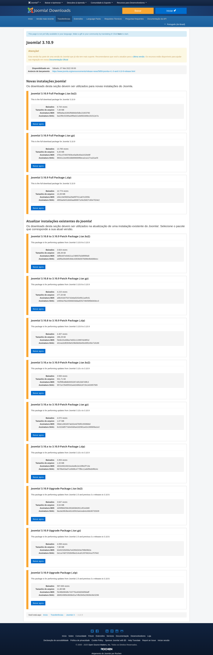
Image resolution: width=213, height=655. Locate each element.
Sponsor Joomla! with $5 (115, 640)
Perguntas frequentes (134, 19)
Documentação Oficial (58, 60)
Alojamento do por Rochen (107, 653)
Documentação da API (157, 19)
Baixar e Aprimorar (54, 3)
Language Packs (94, 19)
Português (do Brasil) (174, 24)
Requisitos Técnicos (113, 19)
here (120, 34)
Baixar (138, 10)
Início (30, 19)
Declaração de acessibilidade (55, 640)
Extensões (78, 19)
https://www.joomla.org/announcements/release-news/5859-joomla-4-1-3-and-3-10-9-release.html (93, 71)
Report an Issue (149, 640)
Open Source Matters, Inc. (99, 645)
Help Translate (134, 640)
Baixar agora (38, 124)
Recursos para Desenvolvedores (132, 3)
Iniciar (171, 10)
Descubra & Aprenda (76, 3)
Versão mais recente (45, 19)
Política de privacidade (80, 640)
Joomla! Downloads (49, 10)
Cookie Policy (97, 640)
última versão (138, 57)
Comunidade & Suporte (102, 3)
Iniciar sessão (164, 640)
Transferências (64, 19)
